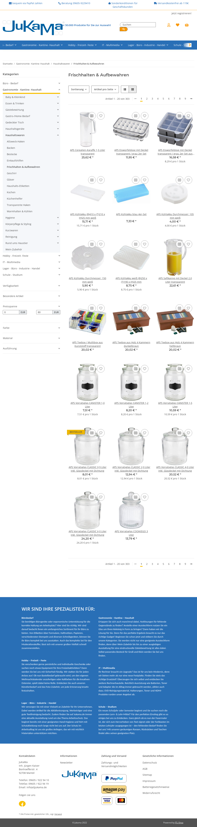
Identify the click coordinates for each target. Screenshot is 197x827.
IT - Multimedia (11, 262)
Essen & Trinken (14, 103)
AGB (145, 768)
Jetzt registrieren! (182, 13)
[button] (169, 25)
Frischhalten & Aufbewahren (23, 166)
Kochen (11, 192)
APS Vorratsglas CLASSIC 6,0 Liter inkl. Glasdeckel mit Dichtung (87, 533)
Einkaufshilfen (15, 160)
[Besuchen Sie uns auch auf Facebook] (22, 804)
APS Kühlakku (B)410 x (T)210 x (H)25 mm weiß (87, 216)
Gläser (10, 179)
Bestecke (12, 154)
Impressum (149, 781)
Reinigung (11, 236)
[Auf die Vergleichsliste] (92, 116)
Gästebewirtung (14, 109)
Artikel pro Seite (103, 89)
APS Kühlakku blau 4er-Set (131, 214)
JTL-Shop (179, 822)
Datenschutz (150, 762)
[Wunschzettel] (177, 25)
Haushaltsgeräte (14, 128)
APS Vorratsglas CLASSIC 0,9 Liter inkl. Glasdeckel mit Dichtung (87, 468)
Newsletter (66, 762)
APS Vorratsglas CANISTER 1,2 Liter (131, 404)
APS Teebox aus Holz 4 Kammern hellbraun (175, 344)
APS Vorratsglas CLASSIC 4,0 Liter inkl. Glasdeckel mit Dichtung (175, 468)
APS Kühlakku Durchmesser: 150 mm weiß (87, 280)
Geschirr (12, 173)
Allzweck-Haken (16, 141)
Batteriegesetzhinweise (156, 787)
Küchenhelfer (14, 198)
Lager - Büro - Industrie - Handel (21, 268)
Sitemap (147, 774)
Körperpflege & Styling (18, 224)
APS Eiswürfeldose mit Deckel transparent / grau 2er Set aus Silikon (175, 151)
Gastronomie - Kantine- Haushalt (22, 89)
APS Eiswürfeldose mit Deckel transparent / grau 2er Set (131, 151)
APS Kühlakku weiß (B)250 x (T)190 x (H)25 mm (131, 280)
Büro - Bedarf (10, 83)
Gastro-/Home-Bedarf (17, 116)
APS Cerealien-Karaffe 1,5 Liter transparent (87, 151)
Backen (11, 147)
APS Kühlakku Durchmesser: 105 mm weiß (175, 216)
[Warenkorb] (188, 25)
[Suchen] (138, 24)
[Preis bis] (44, 312)
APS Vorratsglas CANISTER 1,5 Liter (175, 404)
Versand (58, 814)
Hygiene (10, 217)
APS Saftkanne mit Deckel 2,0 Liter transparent (175, 280)
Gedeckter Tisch (14, 122)
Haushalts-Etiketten (18, 186)
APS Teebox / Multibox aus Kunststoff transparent (87, 344)
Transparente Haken (18, 205)
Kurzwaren (11, 230)
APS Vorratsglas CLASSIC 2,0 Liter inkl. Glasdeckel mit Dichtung (131, 468)
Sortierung (77, 89)
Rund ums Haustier (16, 243)
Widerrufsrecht (151, 793)
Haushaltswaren (15, 135)
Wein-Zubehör (13, 249)
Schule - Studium (12, 274)
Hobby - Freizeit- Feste (15, 255)
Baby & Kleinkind (15, 97)
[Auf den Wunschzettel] (101, 116)
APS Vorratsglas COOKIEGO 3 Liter (131, 533)
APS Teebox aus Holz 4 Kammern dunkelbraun (131, 344)
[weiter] (191, 99)
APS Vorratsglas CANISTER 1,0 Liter (88, 404)
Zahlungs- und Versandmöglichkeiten (114, 764)
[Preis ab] (11, 312)
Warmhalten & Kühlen (19, 211)
